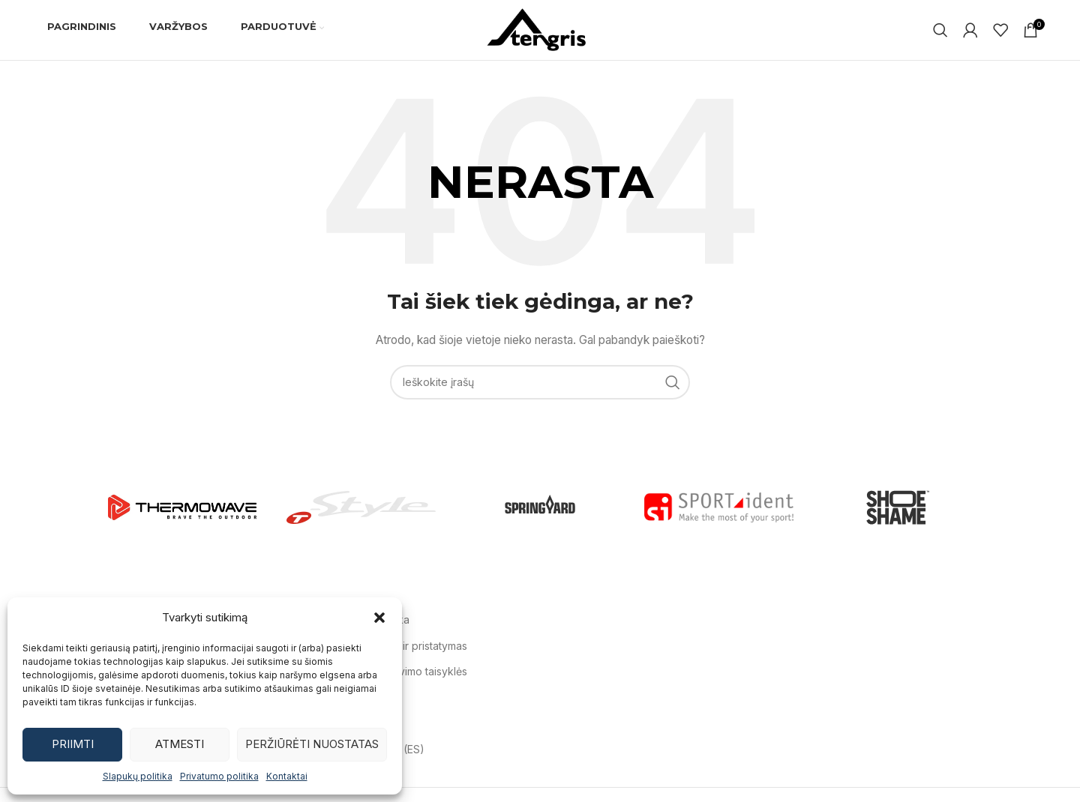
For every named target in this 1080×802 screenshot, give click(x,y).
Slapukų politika (137, 776)
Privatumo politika (219, 776)
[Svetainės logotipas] (540, 28)
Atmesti (179, 744)
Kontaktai (287, 776)
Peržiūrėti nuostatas (312, 744)
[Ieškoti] (941, 30)
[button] (379, 617)
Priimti (73, 744)
